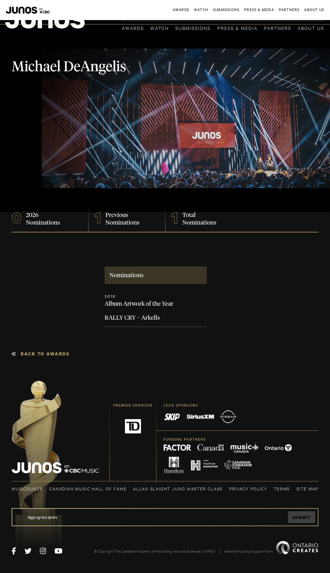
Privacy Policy (248, 488)
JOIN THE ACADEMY (243, 13)
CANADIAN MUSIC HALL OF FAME (87, 488)
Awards (133, 28)
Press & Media (237, 28)
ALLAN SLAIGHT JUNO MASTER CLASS (178, 488)
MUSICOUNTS (27, 488)
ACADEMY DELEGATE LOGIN (296, 13)
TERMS (282, 488)
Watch (159, 28)
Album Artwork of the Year (139, 304)
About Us (311, 28)
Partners (277, 28)
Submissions (193, 28)
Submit (301, 517)
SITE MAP (307, 488)
